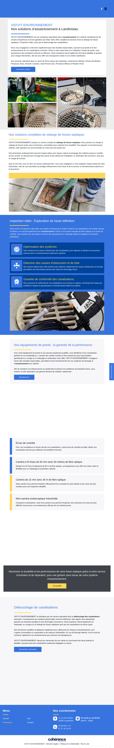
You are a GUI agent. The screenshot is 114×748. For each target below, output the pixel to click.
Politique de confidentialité (69, 744)
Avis (29, 719)
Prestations (7, 723)
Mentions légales (52, 744)
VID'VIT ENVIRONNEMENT (34, 744)
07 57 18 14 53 (64, 729)
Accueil (6, 719)
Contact (30, 723)
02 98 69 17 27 (64, 726)
